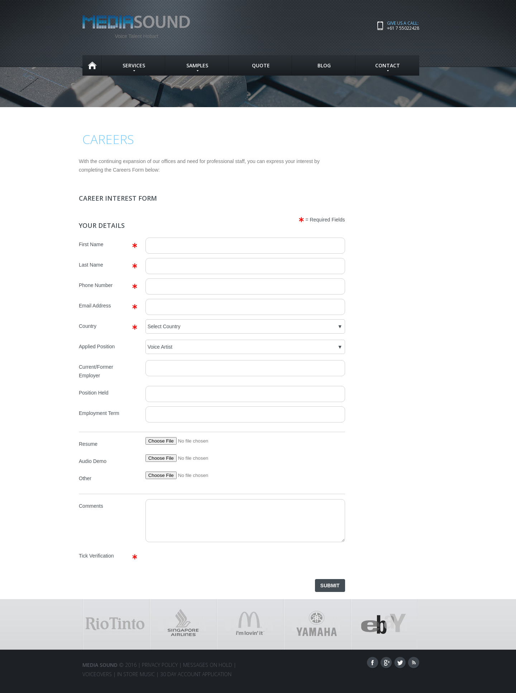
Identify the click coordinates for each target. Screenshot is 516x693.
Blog (324, 65)
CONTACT (387, 66)
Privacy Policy (160, 671)
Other (85, 478)
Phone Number (96, 285)
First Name (91, 244)
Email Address (95, 306)
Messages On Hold (207, 671)
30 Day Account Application (195, 680)
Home (92, 65)
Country (87, 326)
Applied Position (97, 346)
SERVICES (134, 66)
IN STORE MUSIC (136, 680)
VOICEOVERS (97, 680)
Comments (91, 506)
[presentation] (199, 569)
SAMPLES (197, 66)
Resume (88, 444)
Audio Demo (92, 461)
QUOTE (261, 65)
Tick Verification (96, 562)
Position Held (94, 393)
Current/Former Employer (96, 371)
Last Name (91, 265)
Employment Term (99, 413)
